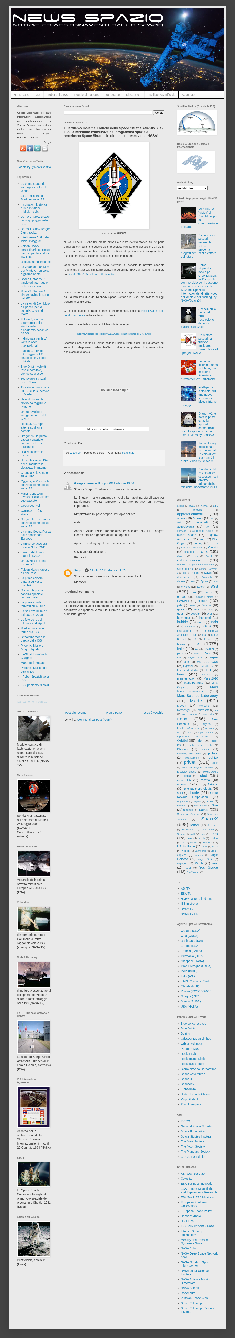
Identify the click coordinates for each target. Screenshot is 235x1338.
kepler (214, 657)
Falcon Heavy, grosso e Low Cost (35, 571)
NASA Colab (189, 1248)
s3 (200, 784)
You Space (112, 94)
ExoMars (183, 601)
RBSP (215, 763)
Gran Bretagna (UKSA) (196, 966)
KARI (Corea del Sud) (195, 981)
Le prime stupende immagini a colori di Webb (33, 187)
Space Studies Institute (196, 1136)
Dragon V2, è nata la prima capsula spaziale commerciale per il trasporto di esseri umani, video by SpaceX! (198, 424)
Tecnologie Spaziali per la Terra (33, 380)
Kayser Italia (195, 657)
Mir (216, 710)
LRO (208, 670)
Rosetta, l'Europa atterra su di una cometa (32, 427)
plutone (213, 753)
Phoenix (182, 749)
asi (179, 522)
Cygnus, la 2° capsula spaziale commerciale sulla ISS (35, 484)
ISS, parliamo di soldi (35, 685)
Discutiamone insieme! (36, 262)
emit (216, 581)
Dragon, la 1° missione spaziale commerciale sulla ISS (36, 522)
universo (207, 842)
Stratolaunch (188, 829)
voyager (182, 863)
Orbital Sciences (192, 1043)
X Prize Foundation (193, 1156)
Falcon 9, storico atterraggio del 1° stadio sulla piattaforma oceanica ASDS (35, 326)
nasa (182, 719)
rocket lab (184, 780)
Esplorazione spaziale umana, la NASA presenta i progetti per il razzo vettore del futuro (198, 246)
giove (180, 609)
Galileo (206, 605)
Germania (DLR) (192, 956)
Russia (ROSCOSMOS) (197, 991)
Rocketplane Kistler (194, 1058)
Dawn (208, 572)
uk (183, 842)
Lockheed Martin (187, 670)
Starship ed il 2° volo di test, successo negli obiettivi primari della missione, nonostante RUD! (199, 478)
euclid (209, 592)
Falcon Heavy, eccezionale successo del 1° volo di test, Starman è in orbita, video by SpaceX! (199, 452)
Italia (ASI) (188, 976)
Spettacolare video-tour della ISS (34, 630)
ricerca (187, 775)
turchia (201, 838)
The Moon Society (193, 1146)
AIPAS (204, 506)
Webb (199, 863)
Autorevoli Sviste (202, 530)
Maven (181, 705)
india (214, 622)
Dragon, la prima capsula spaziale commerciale (32, 594)
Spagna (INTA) (191, 996)
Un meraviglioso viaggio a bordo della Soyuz (34, 415)
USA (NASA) (189, 1006)
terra (214, 834)
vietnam (199, 855)
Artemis (198, 518)
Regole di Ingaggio (86, 94)
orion (200, 740)
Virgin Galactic (190, 1099)
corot (202, 569)
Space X (186, 1079)
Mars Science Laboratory (197, 696)
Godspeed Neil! (31, 505)
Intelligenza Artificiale (161, 94)
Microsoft (203, 710)
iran (195, 634)
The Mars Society (192, 1141)
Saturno (213, 784)
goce (180, 613)
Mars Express (193, 682)
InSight (206, 626)
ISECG (185, 1121)
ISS (37, 94)
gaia (179, 605)
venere (185, 850)
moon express (189, 714)
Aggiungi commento (79, 591)
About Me (188, 94)
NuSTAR (209, 728)
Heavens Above (191, 1216)
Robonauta (188, 1293)
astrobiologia (185, 526)
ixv (196, 649)
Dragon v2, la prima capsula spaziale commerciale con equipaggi (34, 441)
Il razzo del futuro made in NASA (32, 554)
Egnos (204, 581)
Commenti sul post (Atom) (94, 719)
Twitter (214, 838)
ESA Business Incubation (197, 1183)
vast (205, 846)
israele (181, 644)
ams (215, 505)
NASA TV (187, 908)
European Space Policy (196, 1211)
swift (192, 834)
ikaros (201, 622)
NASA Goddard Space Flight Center (196, 1264)
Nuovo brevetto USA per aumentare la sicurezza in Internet (34, 464)
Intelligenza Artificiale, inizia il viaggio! (35, 239)
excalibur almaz (204, 597)
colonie (181, 564)
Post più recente (75, 712)
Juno (208, 653)
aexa (192, 505)
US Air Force (186, 846)
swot (202, 834)
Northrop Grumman (188, 728)
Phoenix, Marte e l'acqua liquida (32, 647)
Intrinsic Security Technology (192, 1232)
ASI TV (185, 888)
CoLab (209, 556)
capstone (198, 547)
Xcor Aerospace (191, 1104)
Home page (21, 94)
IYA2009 (209, 649)
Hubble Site (188, 1221)
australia (181, 531)
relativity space (186, 771)
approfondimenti (190, 514)
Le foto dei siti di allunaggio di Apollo (34, 621)
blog (201, 539)
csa (185, 572)
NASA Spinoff (190, 1288)
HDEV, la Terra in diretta (197, 898)
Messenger (183, 710)
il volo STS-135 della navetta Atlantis (91, 274)
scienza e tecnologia (198, 788)
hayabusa (183, 617)
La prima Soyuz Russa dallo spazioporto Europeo (36, 535)
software (182, 805)
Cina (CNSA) (189, 936)
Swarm (181, 834)
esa (214, 586)
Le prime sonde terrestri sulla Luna (33, 604)
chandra (189, 551)
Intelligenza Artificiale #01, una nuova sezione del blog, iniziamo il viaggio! (199, 396)
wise (215, 863)
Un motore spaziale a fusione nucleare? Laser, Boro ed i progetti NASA (199, 344)
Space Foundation (193, 1131)
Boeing (185, 1033)
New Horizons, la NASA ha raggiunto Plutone (33, 403)
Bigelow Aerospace (193, 1023)
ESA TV (186, 893)
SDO (180, 793)
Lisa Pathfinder (206, 666)
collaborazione (188, 560)
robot (203, 776)
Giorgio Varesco (85, 483)
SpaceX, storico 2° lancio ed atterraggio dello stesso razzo (34, 282)
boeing (197, 543)
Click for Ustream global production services (106, 429)
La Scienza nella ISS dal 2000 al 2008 (34, 612)
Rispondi (80, 557)
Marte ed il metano (33, 662)
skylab (197, 801)
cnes (195, 556)
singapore (182, 801)
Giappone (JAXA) (192, 961)
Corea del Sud (185, 568)
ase (212, 518)
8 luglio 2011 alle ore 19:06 (116, 483)
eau (193, 581)
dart (196, 572)
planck (205, 749)
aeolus (180, 506)
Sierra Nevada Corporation (198, 1069)
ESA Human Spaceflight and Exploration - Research (199, 1190)
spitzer (194, 825)
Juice (196, 653)
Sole (215, 805)
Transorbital (188, 1089)
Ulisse (193, 842)
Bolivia (214, 543)
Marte (196, 700)
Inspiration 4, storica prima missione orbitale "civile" (34, 208)
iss (123, 452)
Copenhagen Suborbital (201, 564)
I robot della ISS (57, 94)
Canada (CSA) (190, 930)
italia (181, 649)
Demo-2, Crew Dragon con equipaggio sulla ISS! (36, 220)
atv (208, 526)
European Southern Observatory (194, 1204)
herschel (205, 617)
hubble (182, 622)
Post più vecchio (152, 712)
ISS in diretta (189, 903)
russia (182, 784)
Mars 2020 (211, 678)
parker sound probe (201, 745)
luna (180, 674)
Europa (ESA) (190, 945)
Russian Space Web (194, 1298)
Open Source (206, 732)
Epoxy (201, 586)
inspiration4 (184, 630)
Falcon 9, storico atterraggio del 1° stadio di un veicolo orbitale (33, 356)
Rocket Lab (188, 1053)
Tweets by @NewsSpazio (34, 167)
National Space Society (196, 1126)
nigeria (207, 724)
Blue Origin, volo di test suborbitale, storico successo (33, 370)
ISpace (208, 639)
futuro (202, 601)
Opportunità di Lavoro (193, 736)
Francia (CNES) (191, 951)
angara (197, 509)
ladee (187, 661)
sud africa (208, 829)
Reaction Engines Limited (197, 767)
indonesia (190, 626)
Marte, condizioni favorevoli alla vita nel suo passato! (35, 497)
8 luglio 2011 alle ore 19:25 (108, 570)
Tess (189, 838)
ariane (181, 518)
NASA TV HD (190, 913)
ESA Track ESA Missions (197, 1197)
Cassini (213, 547)
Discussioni (133, 94)
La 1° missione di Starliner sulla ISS (32, 197)
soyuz (204, 810)
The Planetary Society (195, 1151)
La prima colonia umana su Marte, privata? (32, 581)
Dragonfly (207, 577)
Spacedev (187, 1084)
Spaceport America (188, 814)
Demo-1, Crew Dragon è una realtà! (36, 230)
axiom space (186, 535)
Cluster (181, 556)
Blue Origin (188, 1028)
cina (204, 552)
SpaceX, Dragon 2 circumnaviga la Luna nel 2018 (35, 295)
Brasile (184, 547)
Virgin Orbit (205, 859)
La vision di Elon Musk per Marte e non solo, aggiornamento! (35, 270)
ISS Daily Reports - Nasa (197, 1226)
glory (210, 609)
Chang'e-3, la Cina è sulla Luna (34, 474)
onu (190, 732)
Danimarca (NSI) (192, 940)
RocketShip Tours (192, 1064)
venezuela (200, 851)
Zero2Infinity (193, 872)
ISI (195, 639)
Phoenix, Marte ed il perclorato (34, 669)
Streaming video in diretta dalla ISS (33, 638)
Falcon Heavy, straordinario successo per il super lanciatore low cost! (36, 251)
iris (204, 634)
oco (179, 732)
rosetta (205, 780)
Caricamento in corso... (32, 701)
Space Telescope (192, 1303)
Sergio (78, 570)
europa (181, 596)
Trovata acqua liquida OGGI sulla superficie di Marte (35, 391)
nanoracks (208, 714)
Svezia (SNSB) (191, 1001)
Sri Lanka (212, 825)
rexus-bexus (210, 771)
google (195, 613)
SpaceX (209, 818)
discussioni (183, 577)
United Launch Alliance (196, 1094)
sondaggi (188, 809)
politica (213, 757)
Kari (179, 657)
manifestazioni (186, 678)
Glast (197, 609)
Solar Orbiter (200, 805)
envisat (185, 586)
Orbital (182, 741)
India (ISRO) (189, 971)
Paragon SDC (190, 1048)
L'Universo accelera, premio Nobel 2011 (34, 545)
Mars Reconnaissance (197, 689)
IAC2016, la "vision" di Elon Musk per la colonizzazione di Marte (199, 217)
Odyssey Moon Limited (196, 1038)
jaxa (180, 653)
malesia (206, 674)
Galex (192, 605)
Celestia (186, 1178)
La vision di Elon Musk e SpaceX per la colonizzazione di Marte (35, 309)
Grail (209, 613)
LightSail (188, 666)
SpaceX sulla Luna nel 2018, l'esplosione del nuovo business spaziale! (198, 318)
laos (198, 662)
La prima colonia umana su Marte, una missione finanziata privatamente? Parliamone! (199, 370)
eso (193, 592)
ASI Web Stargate (193, 1173)
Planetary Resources (189, 753)
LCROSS (212, 661)
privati (190, 762)
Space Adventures (193, 1074)
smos (210, 801)
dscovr (181, 581)
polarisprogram (193, 757)
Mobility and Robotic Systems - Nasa (194, 1241)
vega (215, 846)
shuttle (130, 452)
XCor (188, 867)
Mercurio (204, 705)
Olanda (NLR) (190, 986)
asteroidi (202, 522)
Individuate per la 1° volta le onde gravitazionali (34, 342)
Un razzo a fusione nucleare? (33, 562)
